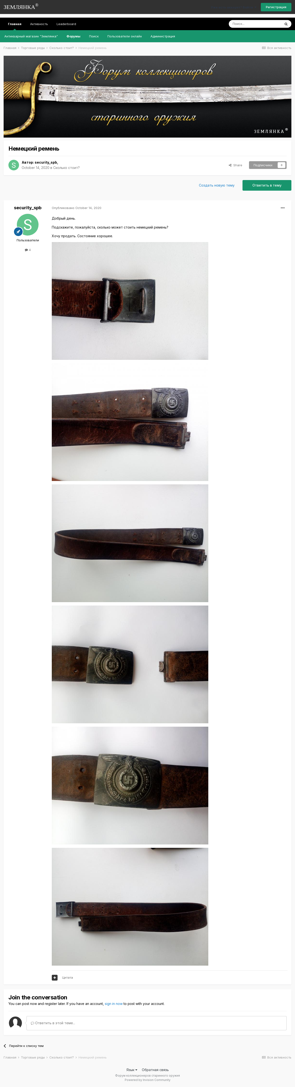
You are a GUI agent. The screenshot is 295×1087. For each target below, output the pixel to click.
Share (235, 165)
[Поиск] (255, 24)
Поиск (94, 36)
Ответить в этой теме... (53, 1023)
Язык (131, 1070)
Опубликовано (76, 208)
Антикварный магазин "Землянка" (31, 36)
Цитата (67, 977)
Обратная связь (155, 1070)
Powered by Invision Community (147, 1080)
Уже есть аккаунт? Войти (233, 7)
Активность (39, 24)
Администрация (163, 36)
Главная (14, 26)
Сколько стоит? (66, 168)
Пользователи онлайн (124, 36)
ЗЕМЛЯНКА (21, 6)
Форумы (73, 36)
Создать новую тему (217, 185)
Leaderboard (66, 24)
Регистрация (276, 7)
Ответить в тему (267, 185)
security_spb (46, 162)
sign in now (114, 1004)
